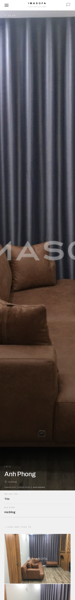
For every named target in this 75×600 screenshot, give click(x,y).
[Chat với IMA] (68, 5)
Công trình (24, 487)
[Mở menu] (6, 5)
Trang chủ (10, 487)
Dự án (10, 15)
